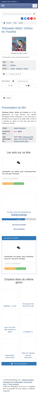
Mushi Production (20, 128)
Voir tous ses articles (19, 224)
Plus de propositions (20, 364)
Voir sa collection (19, 229)
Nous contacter (14, 384)
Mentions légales (27, 380)
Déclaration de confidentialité (13, 382)
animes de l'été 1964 (21, 141)
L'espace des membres (9, 1)
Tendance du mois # (19, 53)
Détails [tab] (8, 98)
